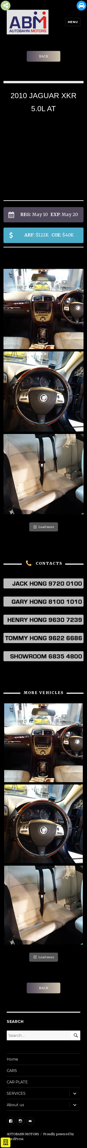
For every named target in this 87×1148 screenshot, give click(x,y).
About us (15, 1105)
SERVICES (16, 1093)
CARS (12, 1070)
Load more (43, 527)
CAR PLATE (17, 1082)
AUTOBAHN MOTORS (23, 1134)
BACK (43, 56)
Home (12, 1059)
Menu (73, 22)
